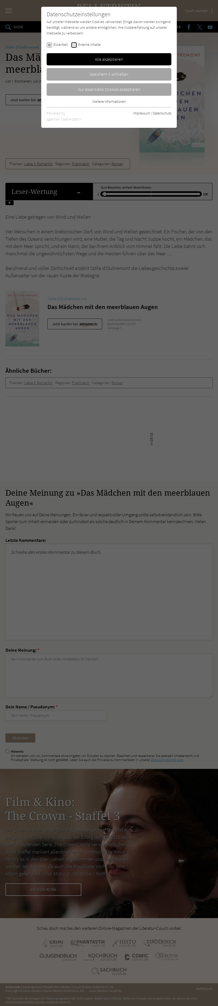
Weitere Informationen (109, 101)
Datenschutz (162, 113)
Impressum (141, 113)
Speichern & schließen (109, 74)
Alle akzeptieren (109, 59)
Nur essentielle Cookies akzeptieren (109, 89)
